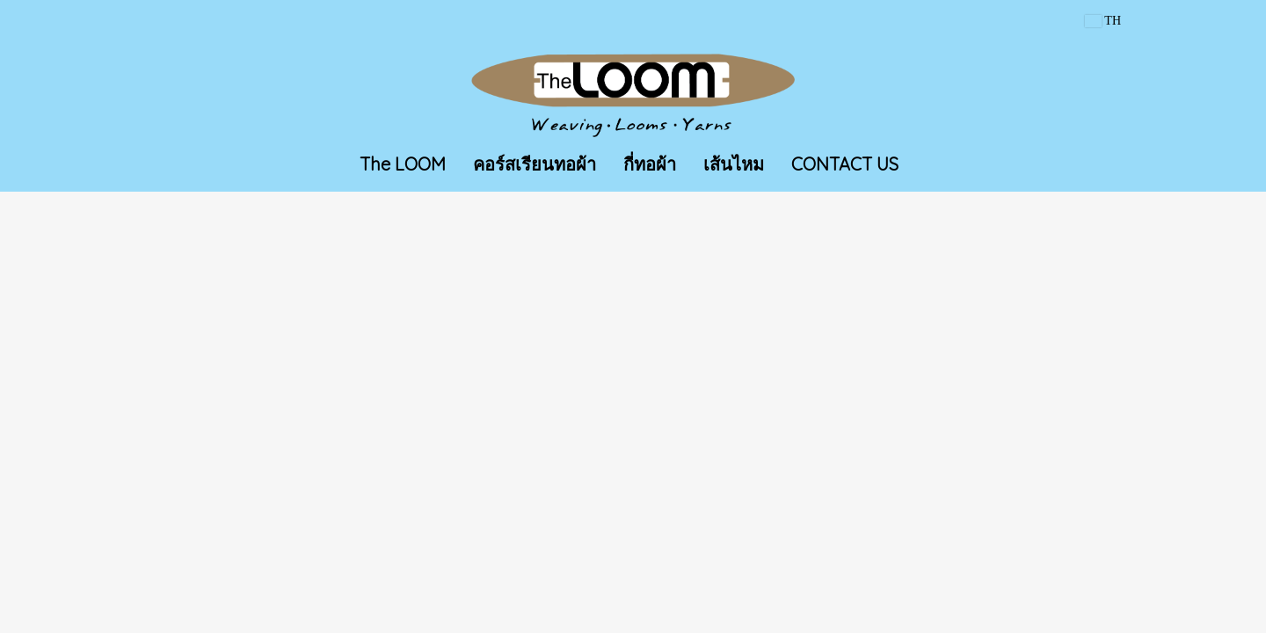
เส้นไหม (733, 164)
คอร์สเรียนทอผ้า (534, 164)
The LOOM (403, 164)
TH (1103, 20)
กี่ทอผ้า (649, 164)
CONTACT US (845, 164)
